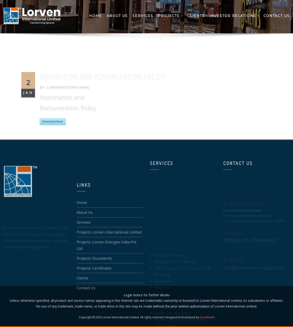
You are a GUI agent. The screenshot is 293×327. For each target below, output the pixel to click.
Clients (196, 16)
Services (143, 16)
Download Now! (52, 131)
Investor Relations (234, 16)
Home (95, 16)
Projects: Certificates (94, 283)
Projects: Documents (94, 273)
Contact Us (276, 16)
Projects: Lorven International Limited (109, 247)
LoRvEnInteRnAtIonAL (65, 97)
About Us (117, 16)
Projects (170, 16)
